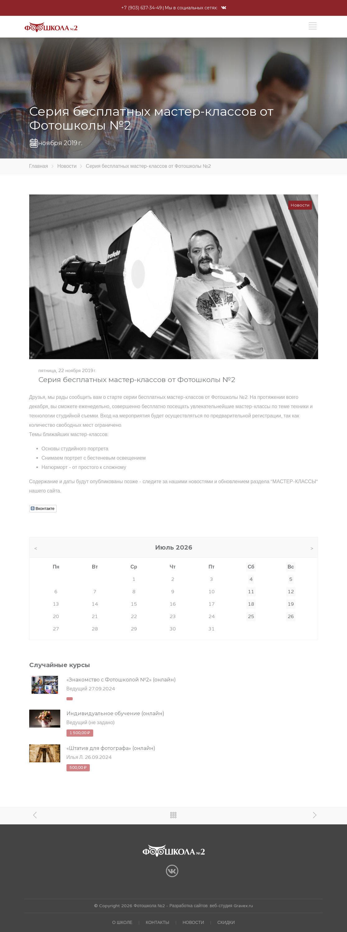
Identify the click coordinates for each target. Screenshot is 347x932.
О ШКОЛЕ (122, 922)
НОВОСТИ (193, 922)
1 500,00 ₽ (80, 732)
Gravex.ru (242, 905)
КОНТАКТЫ (157, 922)
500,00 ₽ (78, 767)
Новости (66, 166)
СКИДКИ (226, 922)
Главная (38, 166)
